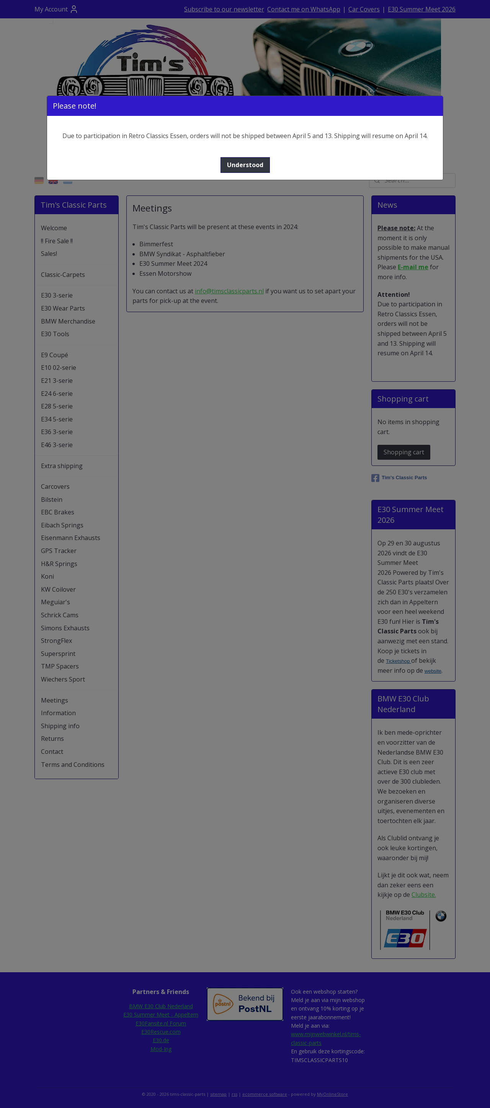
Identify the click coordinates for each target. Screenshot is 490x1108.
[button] (245, 165)
